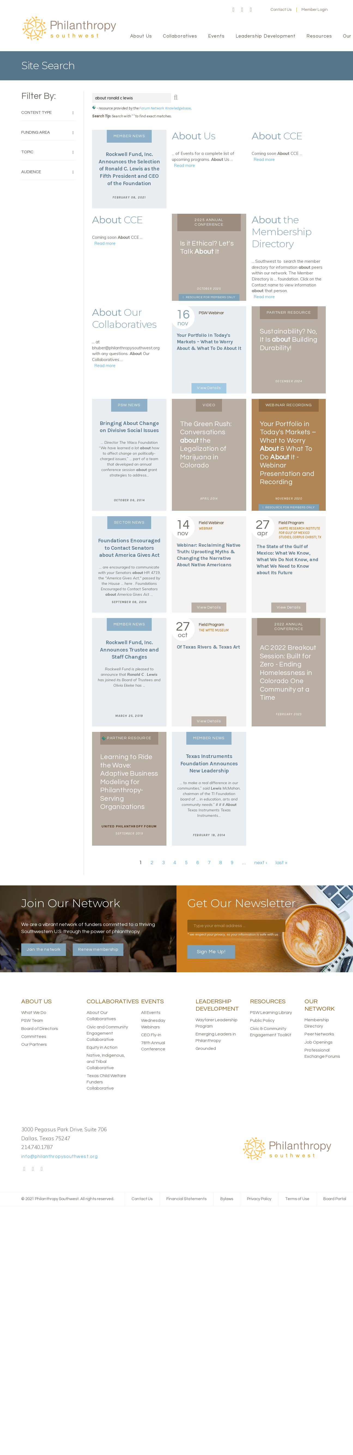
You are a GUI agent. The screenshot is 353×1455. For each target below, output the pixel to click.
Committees (33, 1036)
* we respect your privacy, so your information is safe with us (232, 934)
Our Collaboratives (124, 318)
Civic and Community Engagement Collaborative (107, 1033)
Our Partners (34, 1044)
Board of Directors (39, 1028)
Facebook (233, 10)
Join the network (43, 949)
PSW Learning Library (271, 1012)
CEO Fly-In (151, 1035)
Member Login (315, 10)
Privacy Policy (259, 1199)
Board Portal (334, 1199)
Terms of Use (297, 1199)
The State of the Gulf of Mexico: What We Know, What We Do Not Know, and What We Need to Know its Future (287, 559)
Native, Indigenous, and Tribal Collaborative (106, 1061)
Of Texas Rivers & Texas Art (208, 647)
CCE (277, 136)
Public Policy (262, 1020)
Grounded (206, 1048)
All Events (150, 1012)
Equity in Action (102, 1047)
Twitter (242, 10)
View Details (209, 388)
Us (193, 136)
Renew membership (98, 949)
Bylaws (226, 1199)
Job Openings (319, 1042)
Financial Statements (186, 1199)
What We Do (33, 1012)
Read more (184, 165)
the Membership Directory (282, 232)
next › (260, 862)
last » (281, 862)
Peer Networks (319, 1034)
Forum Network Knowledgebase (165, 108)
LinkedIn (251, 10)
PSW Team (32, 1020)
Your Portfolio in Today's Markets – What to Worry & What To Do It (209, 341)
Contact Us (280, 10)
